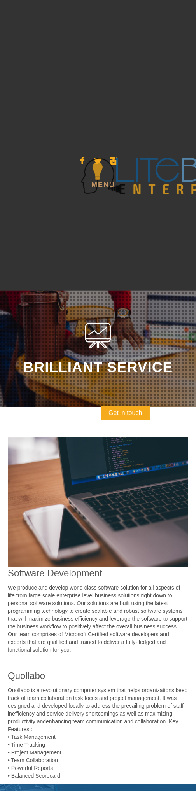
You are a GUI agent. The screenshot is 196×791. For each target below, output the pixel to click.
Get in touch (125, 405)
